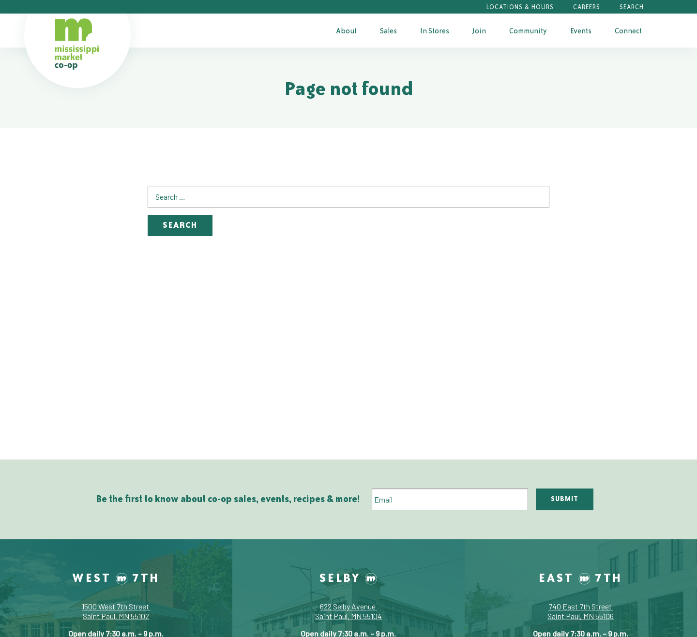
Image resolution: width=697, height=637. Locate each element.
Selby (348, 577)
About (346, 31)
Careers (586, 7)
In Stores (434, 31)
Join (479, 31)
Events (580, 31)
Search (632, 7)
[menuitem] (346, 30)
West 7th (116, 577)
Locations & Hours (520, 7)
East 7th (580, 577)
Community (528, 31)
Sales (388, 31)
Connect (628, 31)
